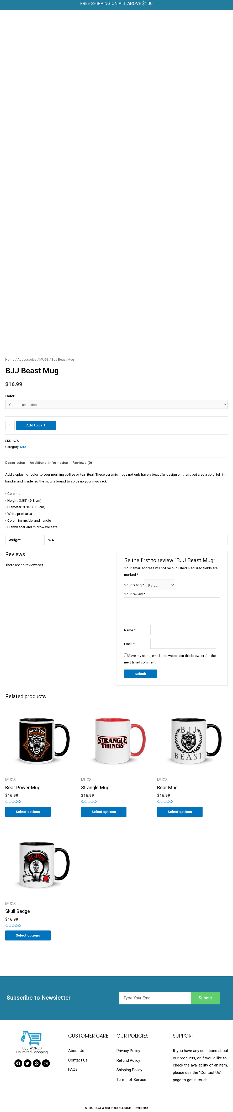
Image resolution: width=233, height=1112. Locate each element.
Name (129, 630)
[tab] (15, 462)
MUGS (44, 359)
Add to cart (35, 425)
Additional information (49, 462)
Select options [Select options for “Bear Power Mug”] (28, 811)
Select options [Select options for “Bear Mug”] (180, 811)
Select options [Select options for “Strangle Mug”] (104, 811)
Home (9, 359)
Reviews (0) (82, 462)
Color (10, 396)
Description (15, 462)
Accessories (26, 359)
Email (129, 644)
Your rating (134, 585)
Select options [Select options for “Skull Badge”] (28, 935)
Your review (134, 594)
